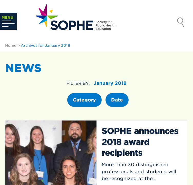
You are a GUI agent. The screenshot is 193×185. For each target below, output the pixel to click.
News (23, 68)
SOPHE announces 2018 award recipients (140, 142)
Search (180, 23)
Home (10, 45)
